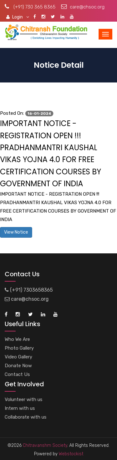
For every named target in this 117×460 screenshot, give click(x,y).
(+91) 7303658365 (29, 290)
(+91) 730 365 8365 (30, 7)
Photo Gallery (19, 348)
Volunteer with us (23, 399)
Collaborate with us (25, 417)
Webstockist (70, 454)
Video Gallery (18, 357)
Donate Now (18, 365)
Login (17, 17)
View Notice (16, 232)
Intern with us (20, 408)
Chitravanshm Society (45, 445)
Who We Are (17, 339)
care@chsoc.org (83, 7)
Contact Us (17, 374)
